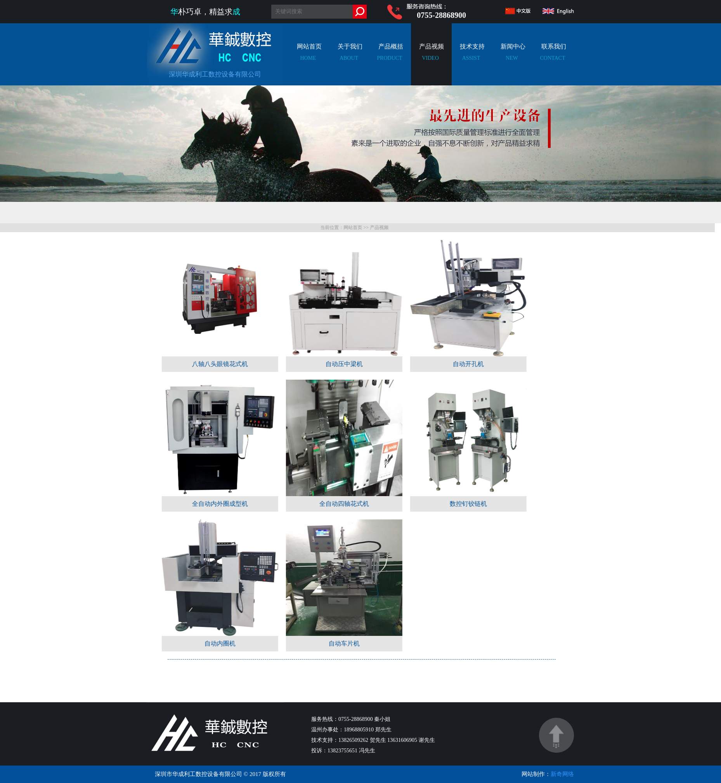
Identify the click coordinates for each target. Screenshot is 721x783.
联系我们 (552, 58)
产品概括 (389, 58)
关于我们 (348, 58)
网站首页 (308, 58)
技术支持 (471, 58)
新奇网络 (562, 774)
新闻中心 (511, 58)
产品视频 (430, 58)
